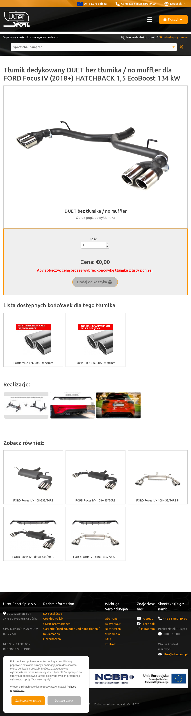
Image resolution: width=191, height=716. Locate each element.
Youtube (147, 618)
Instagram (148, 629)
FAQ (108, 639)
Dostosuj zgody (64, 700)
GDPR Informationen (56, 624)
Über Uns (111, 618)
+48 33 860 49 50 (144, 3)
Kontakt (110, 644)
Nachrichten (113, 629)
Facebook (148, 624)
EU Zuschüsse (52, 613)
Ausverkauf (113, 624)
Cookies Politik (53, 618)
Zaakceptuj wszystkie (28, 700)
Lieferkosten (52, 639)
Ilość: (93, 239)
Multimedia (112, 634)
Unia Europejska (92, 3)
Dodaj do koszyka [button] (94, 282)
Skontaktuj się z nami (173, 37)
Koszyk (173, 19)
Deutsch (174, 4)
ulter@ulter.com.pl (175, 654)
